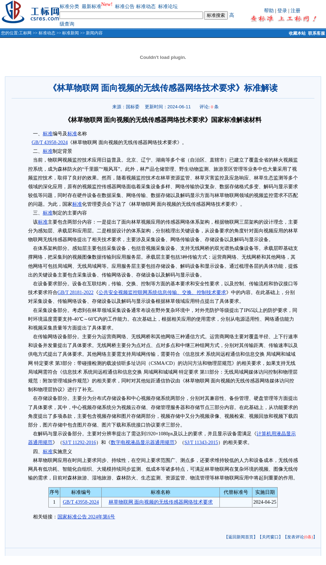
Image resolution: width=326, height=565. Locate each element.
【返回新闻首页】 (241, 537)
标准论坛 (168, 6)
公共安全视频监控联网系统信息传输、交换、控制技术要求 (162, 292)
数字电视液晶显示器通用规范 (143, 442)
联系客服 (316, 33)
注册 (295, 10)
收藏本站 (297, 33)
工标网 (25, 32)
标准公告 (125, 6)
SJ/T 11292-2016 (79, 442)
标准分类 (69, 6)
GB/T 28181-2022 (75, 292)
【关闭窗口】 (270, 537)
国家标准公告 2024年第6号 (86, 516)
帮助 (269, 10)
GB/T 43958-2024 (50, 142)
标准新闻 (70, 32)
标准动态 (146, 6)
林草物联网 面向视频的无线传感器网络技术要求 (161, 502)
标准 (48, 133)
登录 (282, 10)
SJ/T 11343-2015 (201, 442)
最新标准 (91, 6)
